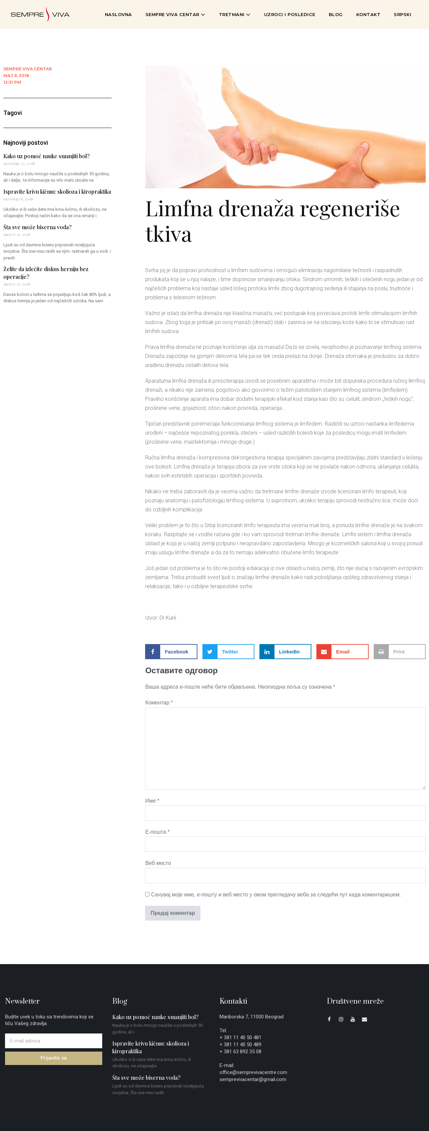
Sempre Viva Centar (175, 14)
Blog (336, 14)
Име (152, 801)
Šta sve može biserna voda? (37, 227)
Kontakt (368, 14)
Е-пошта (157, 832)
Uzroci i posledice (289, 14)
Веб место (158, 863)
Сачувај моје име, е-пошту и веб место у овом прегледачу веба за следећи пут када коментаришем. (276, 894)
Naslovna (118, 14)
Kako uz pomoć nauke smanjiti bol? (46, 156)
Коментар (159, 702)
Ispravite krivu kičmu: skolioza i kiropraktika (57, 191)
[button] (171, 651)
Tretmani (235, 14)
